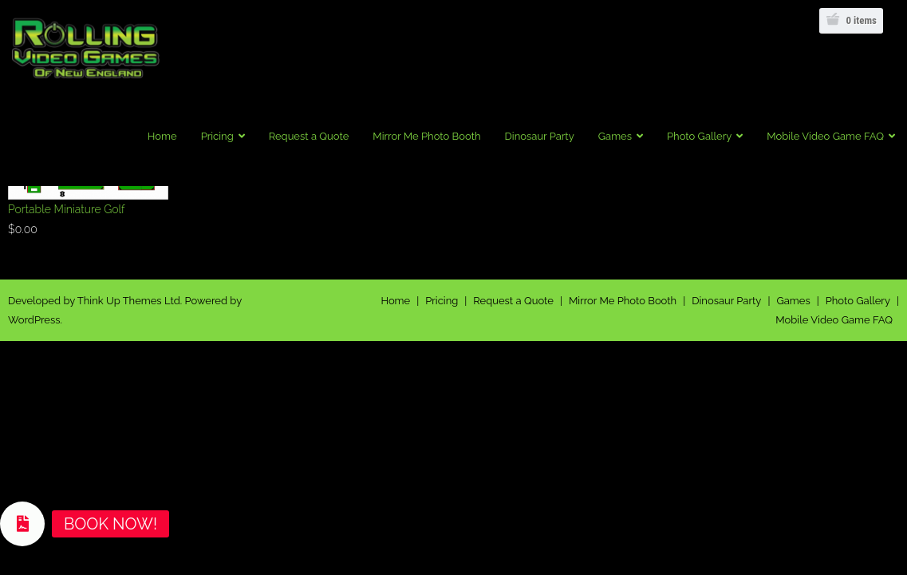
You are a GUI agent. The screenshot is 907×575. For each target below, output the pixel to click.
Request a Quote (513, 301)
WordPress (34, 320)
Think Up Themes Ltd (128, 301)
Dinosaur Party (726, 301)
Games (793, 301)
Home (395, 301)
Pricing (441, 301)
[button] (22, 524)
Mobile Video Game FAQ (834, 320)
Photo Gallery (858, 301)
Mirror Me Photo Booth (622, 301)
